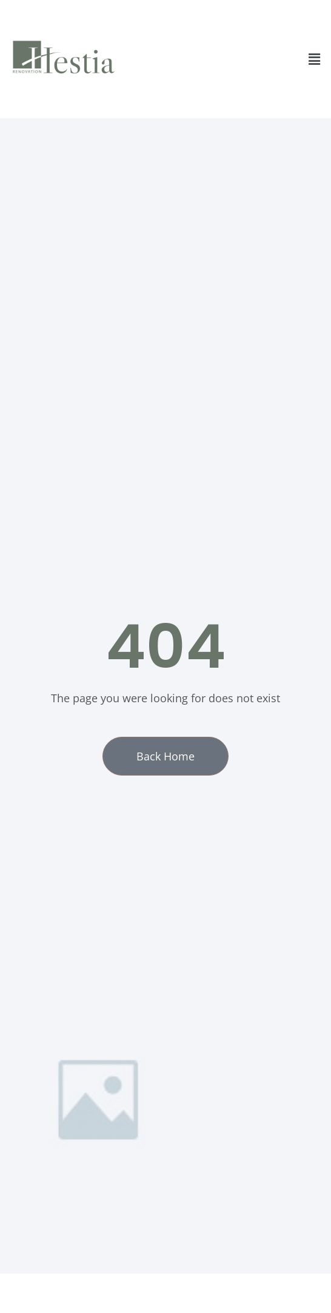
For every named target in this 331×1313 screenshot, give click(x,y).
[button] (314, 58)
